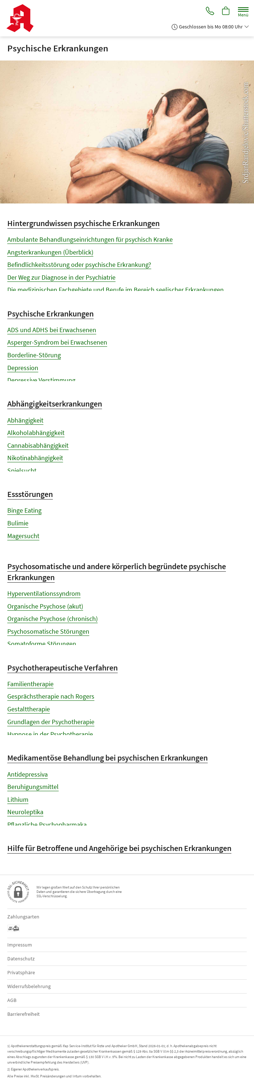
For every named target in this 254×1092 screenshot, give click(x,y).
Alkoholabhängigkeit (36, 432)
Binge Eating (24, 510)
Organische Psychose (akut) (45, 606)
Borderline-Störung (34, 355)
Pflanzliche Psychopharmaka (47, 824)
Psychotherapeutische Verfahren (62, 667)
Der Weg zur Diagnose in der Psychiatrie (61, 277)
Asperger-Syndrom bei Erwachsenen (57, 342)
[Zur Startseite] (22, 18)
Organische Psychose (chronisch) (52, 618)
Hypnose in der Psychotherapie (50, 734)
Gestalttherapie (28, 709)
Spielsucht (21, 470)
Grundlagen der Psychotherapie (50, 722)
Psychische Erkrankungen (50, 313)
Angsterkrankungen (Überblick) (50, 252)
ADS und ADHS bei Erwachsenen (51, 330)
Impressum (19, 944)
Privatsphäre (21, 972)
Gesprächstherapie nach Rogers (50, 696)
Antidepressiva (27, 774)
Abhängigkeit (25, 420)
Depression (22, 368)
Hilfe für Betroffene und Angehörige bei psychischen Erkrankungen (119, 848)
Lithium (17, 799)
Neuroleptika (25, 812)
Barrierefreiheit (23, 1014)
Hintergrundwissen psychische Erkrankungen (83, 223)
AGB (11, 1000)
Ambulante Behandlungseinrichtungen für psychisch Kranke (90, 239)
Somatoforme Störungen (41, 644)
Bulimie (17, 523)
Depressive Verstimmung (41, 380)
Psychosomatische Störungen (48, 631)
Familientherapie (30, 684)
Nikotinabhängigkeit (35, 458)
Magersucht (23, 536)
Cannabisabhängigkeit (38, 445)
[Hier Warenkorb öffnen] (226, 11)
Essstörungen (30, 494)
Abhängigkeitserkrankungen (54, 404)
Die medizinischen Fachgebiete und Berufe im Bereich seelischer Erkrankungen (115, 289)
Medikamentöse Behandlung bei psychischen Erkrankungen (107, 758)
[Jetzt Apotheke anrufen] (209, 11)
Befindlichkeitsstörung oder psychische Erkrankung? (79, 264)
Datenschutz (21, 958)
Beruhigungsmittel (33, 786)
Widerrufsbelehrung (29, 986)
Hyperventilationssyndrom (44, 593)
